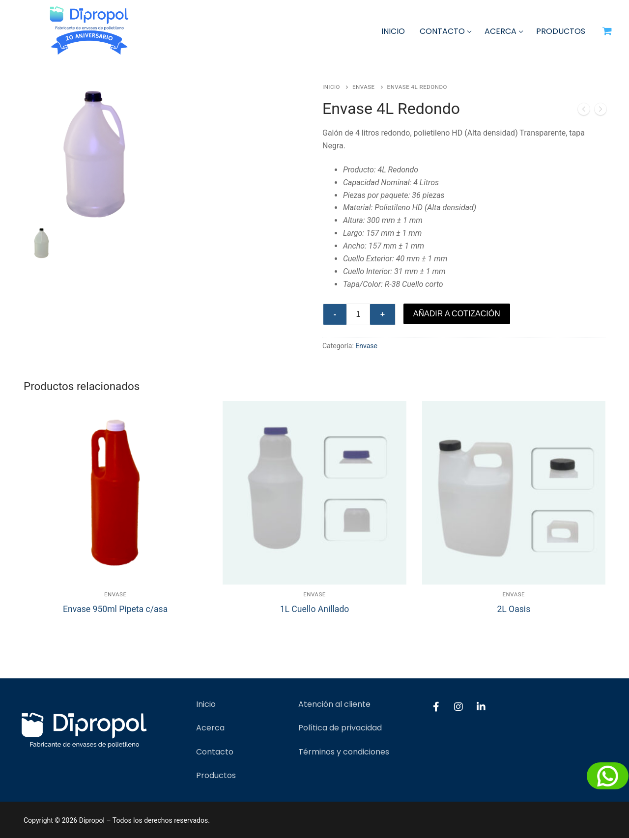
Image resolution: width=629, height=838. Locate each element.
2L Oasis (513, 609)
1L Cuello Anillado (314, 609)
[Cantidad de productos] (358, 314)
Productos (216, 775)
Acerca (210, 727)
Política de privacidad (340, 727)
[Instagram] (458, 707)
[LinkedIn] (481, 707)
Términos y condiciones (343, 751)
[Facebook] (436, 707)
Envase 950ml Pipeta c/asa (115, 609)
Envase (363, 87)
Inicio (331, 87)
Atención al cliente (334, 704)
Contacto (214, 751)
